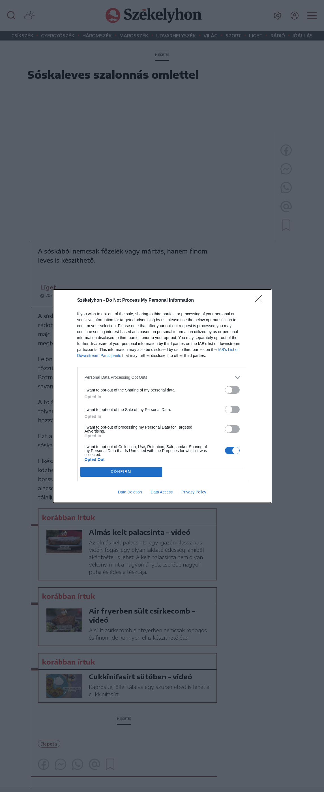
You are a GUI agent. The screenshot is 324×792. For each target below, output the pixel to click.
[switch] (232, 390)
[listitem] (162, 377)
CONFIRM (121, 472)
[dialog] (162, 396)
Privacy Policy (193, 492)
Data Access (162, 492)
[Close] (260, 300)
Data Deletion (130, 492)
